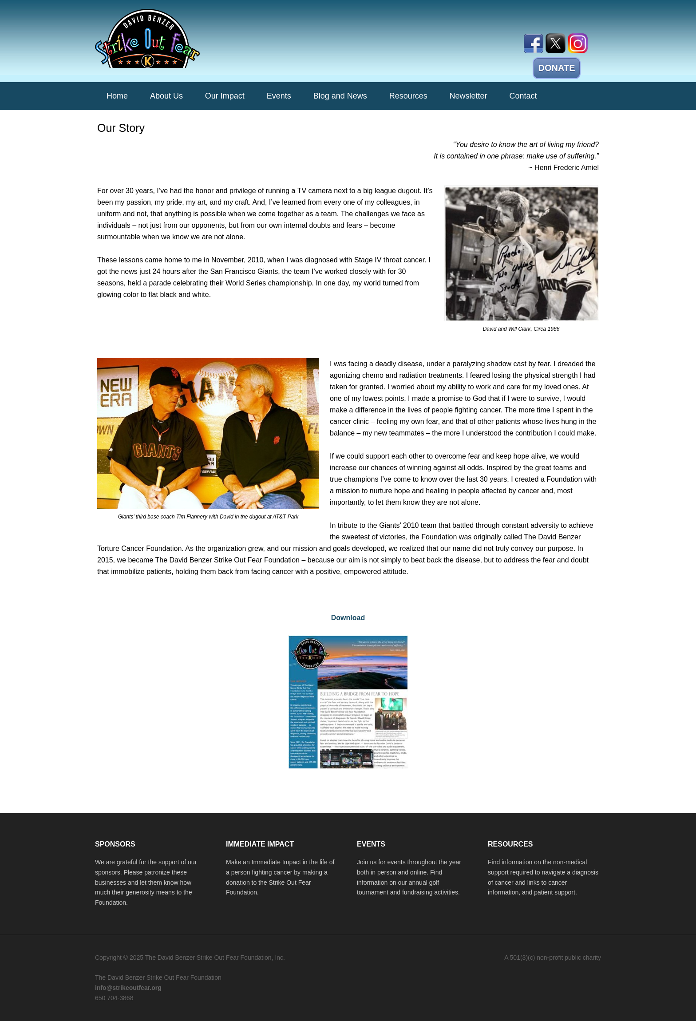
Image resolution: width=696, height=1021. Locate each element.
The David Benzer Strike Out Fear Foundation (170, 38)
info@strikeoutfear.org (128, 987)
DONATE (556, 68)
